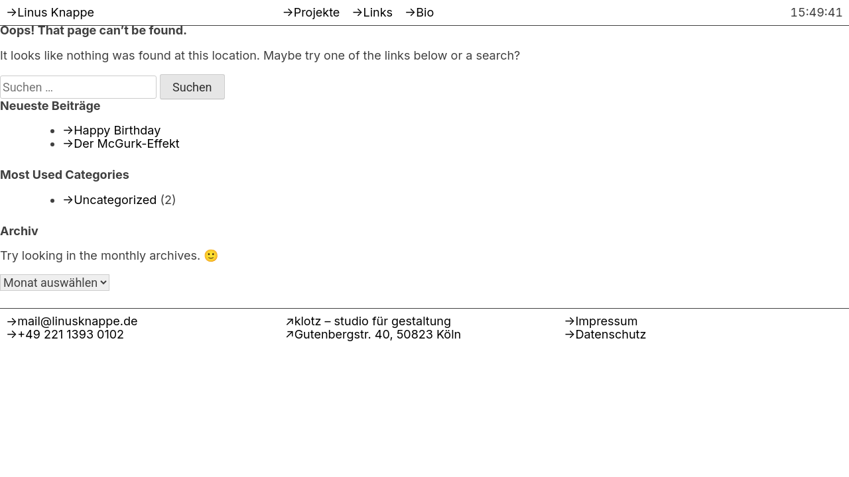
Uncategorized (115, 200)
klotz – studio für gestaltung (372, 321)
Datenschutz (611, 334)
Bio (425, 12)
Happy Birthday (117, 130)
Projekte (317, 12)
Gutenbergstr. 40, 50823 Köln (378, 334)
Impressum (607, 321)
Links (378, 12)
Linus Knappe (55, 12)
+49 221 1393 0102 (70, 334)
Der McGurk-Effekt (127, 143)
